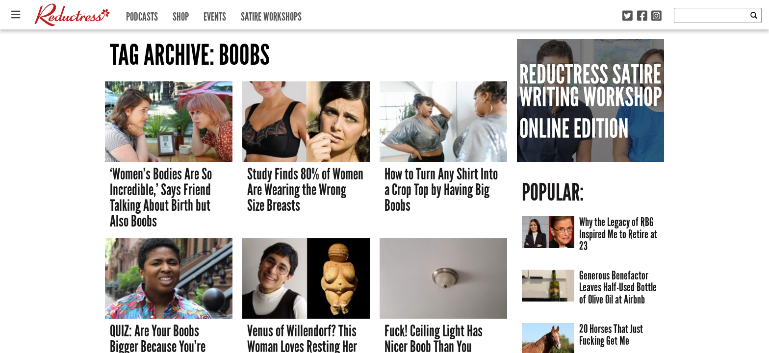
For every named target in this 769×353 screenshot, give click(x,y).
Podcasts (142, 14)
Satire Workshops (271, 14)
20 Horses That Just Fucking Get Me (611, 335)
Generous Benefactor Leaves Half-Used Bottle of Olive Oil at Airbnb (618, 287)
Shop (181, 14)
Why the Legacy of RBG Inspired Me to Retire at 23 (618, 234)
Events (215, 14)
